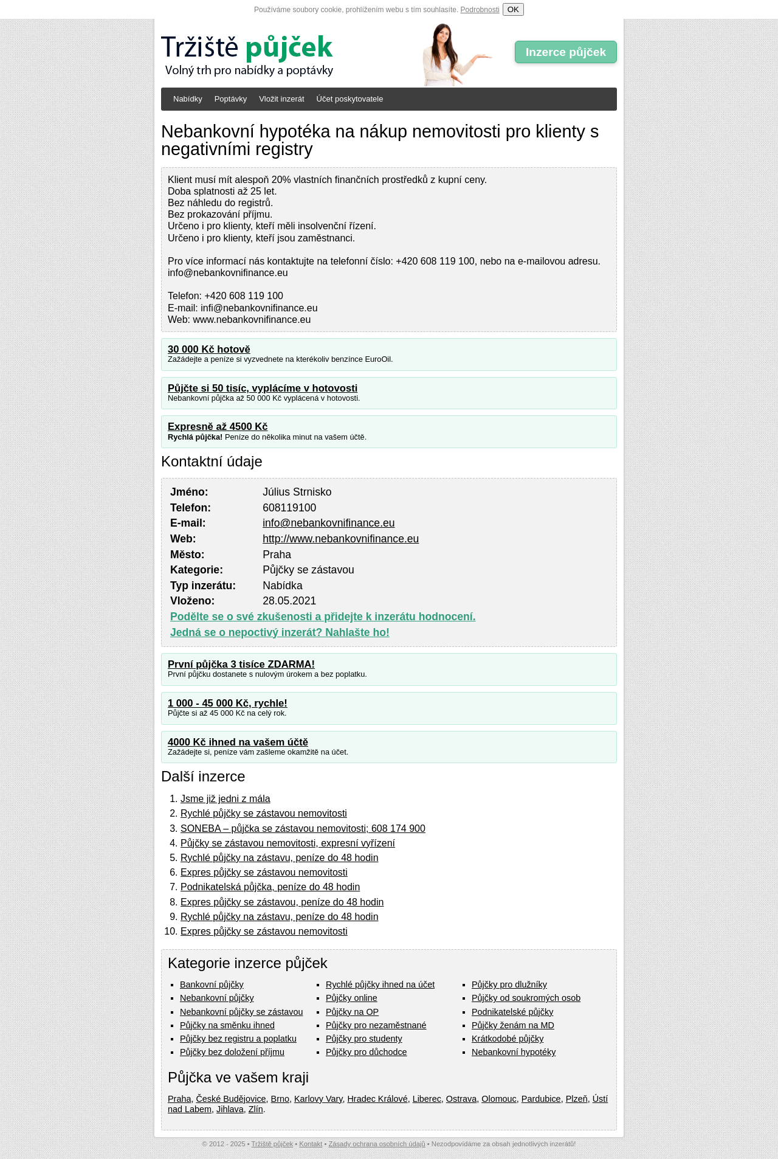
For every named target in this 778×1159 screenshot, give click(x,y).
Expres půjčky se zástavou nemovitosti (264, 872)
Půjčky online (351, 998)
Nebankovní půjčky (217, 998)
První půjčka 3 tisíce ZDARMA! (241, 664)
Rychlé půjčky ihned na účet (380, 984)
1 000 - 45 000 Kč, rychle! (227, 703)
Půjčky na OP (352, 1012)
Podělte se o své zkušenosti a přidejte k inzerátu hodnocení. (323, 617)
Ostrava (461, 1099)
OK (513, 9)
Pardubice (541, 1099)
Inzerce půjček (566, 52)
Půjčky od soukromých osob (526, 998)
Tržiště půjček (273, 1143)
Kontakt (310, 1143)
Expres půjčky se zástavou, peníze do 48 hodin (282, 902)
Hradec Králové (377, 1099)
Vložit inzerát (281, 98)
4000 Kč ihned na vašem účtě (238, 742)
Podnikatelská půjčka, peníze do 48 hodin (270, 887)
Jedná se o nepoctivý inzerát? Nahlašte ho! (280, 632)
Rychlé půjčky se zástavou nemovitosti (264, 813)
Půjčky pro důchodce (366, 1052)
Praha (179, 1099)
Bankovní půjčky (212, 984)
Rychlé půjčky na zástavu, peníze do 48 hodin (280, 858)
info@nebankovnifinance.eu (328, 523)
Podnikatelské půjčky (512, 1012)
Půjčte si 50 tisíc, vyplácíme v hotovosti (262, 388)
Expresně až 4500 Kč (218, 426)
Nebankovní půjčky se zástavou (241, 1012)
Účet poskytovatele (350, 98)
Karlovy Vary (318, 1099)
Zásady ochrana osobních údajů (376, 1143)
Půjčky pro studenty (364, 1038)
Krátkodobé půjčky (507, 1038)
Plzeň (577, 1099)
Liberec (427, 1099)
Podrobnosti (480, 9)
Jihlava (230, 1109)
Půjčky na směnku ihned (227, 1025)
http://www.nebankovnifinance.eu (341, 539)
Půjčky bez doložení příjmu (232, 1052)
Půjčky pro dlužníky (509, 984)
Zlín (256, 1109)
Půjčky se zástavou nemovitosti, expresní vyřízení (288, 843)
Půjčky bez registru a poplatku (238, 1038)
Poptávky (231, 98)
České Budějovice (231, 1099)
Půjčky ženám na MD (513, 1025)
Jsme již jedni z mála (225, 799)
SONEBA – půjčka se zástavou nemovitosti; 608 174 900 (303, 828)
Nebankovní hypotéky (514, 1052)
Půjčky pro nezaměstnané (376, 1025)
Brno (280, 1099)
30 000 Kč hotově (209, 349)
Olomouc (499, 1099)
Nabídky (187, 98)
